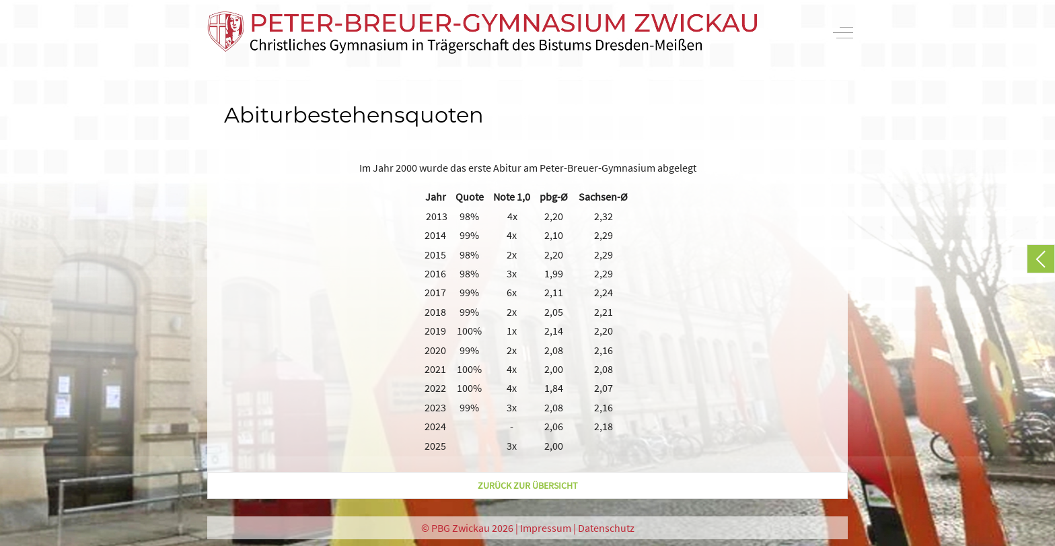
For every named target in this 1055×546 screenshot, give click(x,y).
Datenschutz (606, 528)
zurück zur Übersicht (528, 485)
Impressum (545, 528)
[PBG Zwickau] (482, 33)
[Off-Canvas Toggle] (843, 32)
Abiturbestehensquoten (354, 115)
